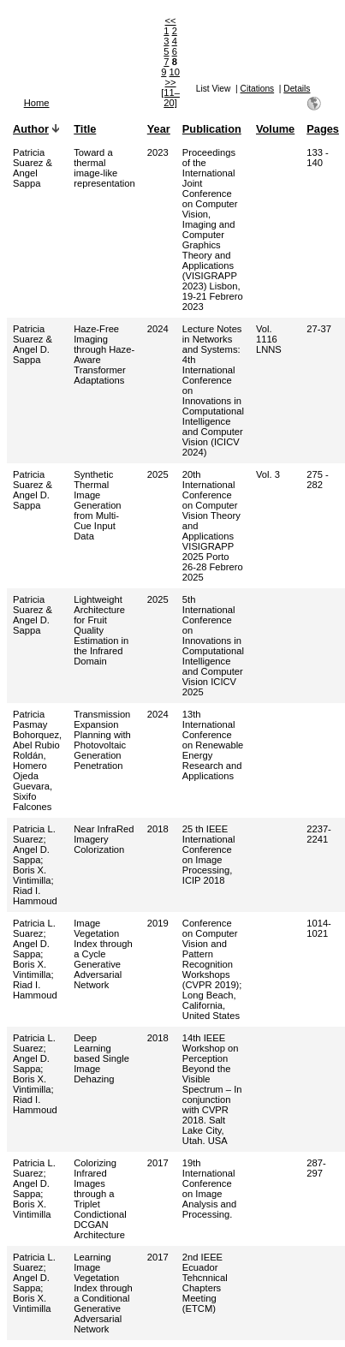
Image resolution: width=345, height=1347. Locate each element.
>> (170, 82)
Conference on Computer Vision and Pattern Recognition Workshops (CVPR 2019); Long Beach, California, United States (212, 969)
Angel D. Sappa (31, 854)
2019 (158, 923)
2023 (158, 152)
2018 (158, 829)
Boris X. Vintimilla (32, 875)
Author (31, 128)
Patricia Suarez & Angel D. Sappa (32, 344)
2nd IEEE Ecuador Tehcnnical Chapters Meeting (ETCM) (205, 1283)
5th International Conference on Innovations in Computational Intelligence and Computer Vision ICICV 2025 (213, 645)
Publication (211, 128)
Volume (275, 128)
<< (170, 20)
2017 (158, 1163)
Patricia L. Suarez (34, 834)
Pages (322, 128)
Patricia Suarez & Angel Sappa (32, 167)
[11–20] (170, 97)
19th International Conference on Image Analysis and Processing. (209, 1188)
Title (85, 128)
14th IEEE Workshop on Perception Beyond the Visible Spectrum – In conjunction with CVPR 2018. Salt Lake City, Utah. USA (212, 1089)
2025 (158, 474)
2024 (158, 329)
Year (158, 128)
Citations (258, 88)
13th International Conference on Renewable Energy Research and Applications (213, 745)
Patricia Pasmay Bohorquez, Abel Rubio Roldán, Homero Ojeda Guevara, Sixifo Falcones (37, 760)
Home (37, 103)
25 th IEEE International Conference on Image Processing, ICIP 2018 (208, 854)
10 (175, 72)
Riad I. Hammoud (35, 895)
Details (296, 88)
